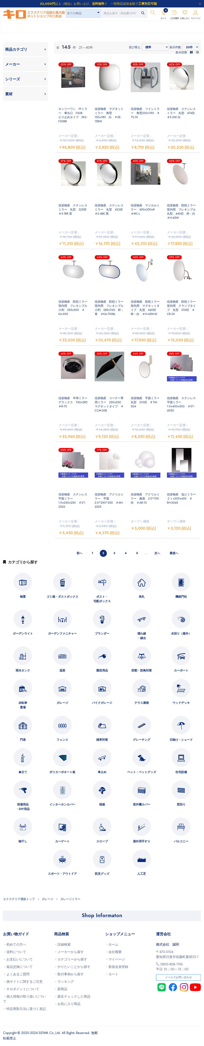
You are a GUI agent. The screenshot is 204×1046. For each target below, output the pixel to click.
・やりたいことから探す (72, 966)
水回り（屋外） (181, 633)
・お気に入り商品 (67, 1003)
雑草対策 (102, 740)
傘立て (23, 772)
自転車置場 (23, 705)
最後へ (174, 553)
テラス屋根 (141, 703)
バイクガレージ (102, 703)
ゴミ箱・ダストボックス (62, 597)
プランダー (102, 633)
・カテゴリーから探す (70, 959)
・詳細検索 (62, 944)
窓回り (181, 804)
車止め (102, 772)
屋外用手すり (141, 841)
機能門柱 (181, 597)
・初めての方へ (14, 944)
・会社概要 (113, 952)
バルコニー (181, 841)
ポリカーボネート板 (62, 772)
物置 (23, 597)
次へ (157, 553)
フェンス (62, 740)
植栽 (102, 804)
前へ (79, 553)
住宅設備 (181, 772)
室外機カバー (141, 804)
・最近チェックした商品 (72, 996)
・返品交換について (18, 966)
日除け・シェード (181, 740)
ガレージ (62, 703)
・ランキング (64, 981)
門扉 (23, 740)
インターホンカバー (62, 804)
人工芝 (141, 874)
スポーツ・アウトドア (62, 874)
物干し (23, 841)
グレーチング (141, 740)
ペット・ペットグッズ (141, 772)
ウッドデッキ (181, 703)
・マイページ (115, 959)
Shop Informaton (102, 915)
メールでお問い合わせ (178, 977)
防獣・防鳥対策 (142, 670)
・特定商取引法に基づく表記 (24, 1008)
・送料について (14, 952)
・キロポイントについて (21, 989)
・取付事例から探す (69, 974)
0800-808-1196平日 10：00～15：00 (172, 967)
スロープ (102, 841)
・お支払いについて (18, 959)
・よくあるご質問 (16, 974)
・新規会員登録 (116, 966)
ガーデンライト (23, 633)
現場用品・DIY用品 (23, 806)
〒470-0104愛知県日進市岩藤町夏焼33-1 (177, 954)
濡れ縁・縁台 (141, 635)
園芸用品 (102, 670)
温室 (62, 670)
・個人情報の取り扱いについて (24, 999)
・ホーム (111, 944)
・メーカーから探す (69, 952)
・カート (111, 974)
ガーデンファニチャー (62, 633)
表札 (142, 597)
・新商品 (60, 989)
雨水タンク (23, 670)
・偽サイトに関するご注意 (23, 981)
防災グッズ (102, 874)
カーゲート (62, 841)
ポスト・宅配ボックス (102, 599)
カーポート (181, 670)
